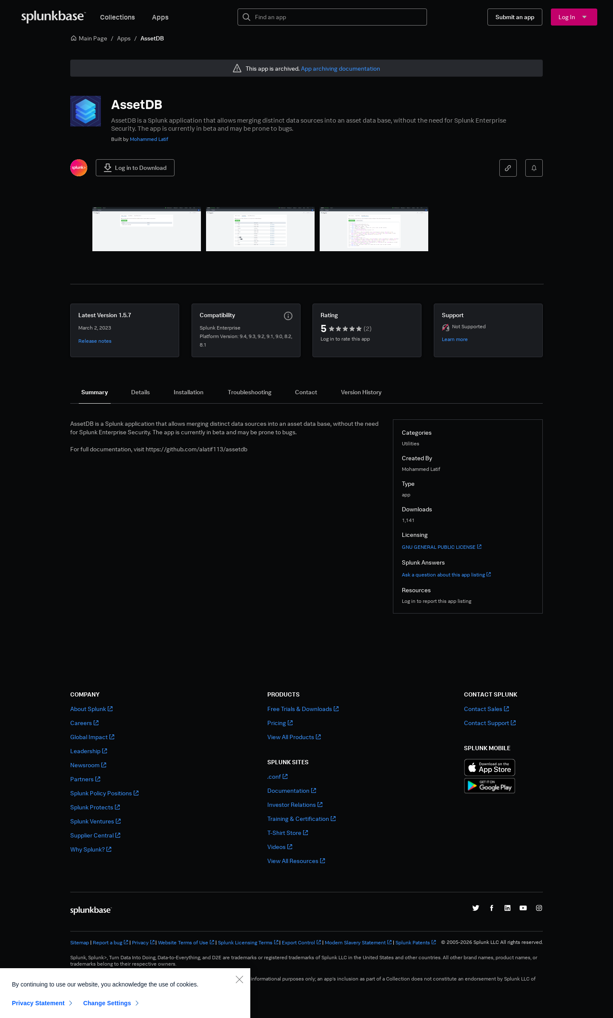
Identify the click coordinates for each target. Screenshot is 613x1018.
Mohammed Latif (149, 139)
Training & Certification (301, 818)
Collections (117, 17)
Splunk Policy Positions (104, 793)
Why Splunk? (90, 849)
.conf (277, 776)
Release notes (95, 341)
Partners (85, 779)
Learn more (455, 339)
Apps (160, 17)
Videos (279, 846)
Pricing (279, 722)
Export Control (301, 942)
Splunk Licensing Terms (248, 942)
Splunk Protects (95, 807)
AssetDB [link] (152, 38)
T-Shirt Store (287, 832)
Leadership (88, 750)
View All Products (294, 736)
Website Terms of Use (186, 942)
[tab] (94, 392)
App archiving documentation (340, 68)
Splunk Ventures (95, 821)
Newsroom (88, 765)
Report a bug (110, 942)
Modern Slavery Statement (358, 942)
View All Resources (296, 860)
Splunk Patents (415, 942)
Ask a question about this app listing (446, 574)
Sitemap (79, 942)
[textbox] (338, 17)
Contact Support (490, 722)
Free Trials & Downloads (302, 708)
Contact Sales (486, 708)
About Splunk (91, 708)
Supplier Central (95, 835)
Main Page (88, 38)
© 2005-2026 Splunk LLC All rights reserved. (492, 942)
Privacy (143, 942)
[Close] (239, 1004)
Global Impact (92, 736)
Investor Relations (294, 804)
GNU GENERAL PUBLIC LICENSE (441, 547)
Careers (84, 722)
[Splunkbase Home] (53, 17)
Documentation (291, 790)
